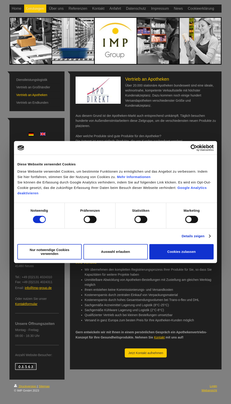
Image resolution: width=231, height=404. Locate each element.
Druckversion (25, 386)
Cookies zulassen (181, 252)
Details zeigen (193, 236)
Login (213, 386)
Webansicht (209, 390)
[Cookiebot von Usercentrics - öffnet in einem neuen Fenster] (194, 147)
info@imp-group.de (38, 288)
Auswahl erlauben (115, 252)
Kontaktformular (26, 304)
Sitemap (44, 386)
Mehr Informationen (134, 177)
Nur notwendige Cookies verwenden (49, 252)
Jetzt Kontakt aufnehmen (145, 353)
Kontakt (159, 337)
